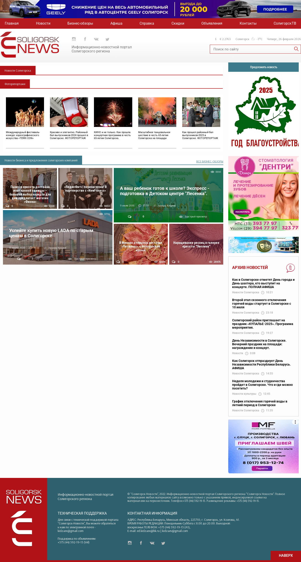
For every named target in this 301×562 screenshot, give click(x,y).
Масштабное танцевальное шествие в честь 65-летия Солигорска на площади (154, 135)
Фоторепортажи (15, 84)
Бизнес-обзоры (80, 23)
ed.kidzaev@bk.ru (148, 531)
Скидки (177, 23)
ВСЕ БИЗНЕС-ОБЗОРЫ (209, 161)
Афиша (116, 23)
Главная (12, 23)
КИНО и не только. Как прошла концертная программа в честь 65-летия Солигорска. (112, 135)
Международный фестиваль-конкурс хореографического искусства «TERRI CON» (23, 135)
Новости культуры (244, 393)
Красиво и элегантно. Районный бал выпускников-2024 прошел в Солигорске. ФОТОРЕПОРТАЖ (69, 135)
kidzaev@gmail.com (70, 531)
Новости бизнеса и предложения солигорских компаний (41, 160)
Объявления (211, 23)
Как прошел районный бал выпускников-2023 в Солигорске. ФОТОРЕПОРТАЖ (200, 135)
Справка (147, 23)
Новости (43, 23)
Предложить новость (263, 67)
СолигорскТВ (285, 23)
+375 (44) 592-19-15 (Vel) (73, 542)
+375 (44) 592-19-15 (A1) (173, 527)
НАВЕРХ (286, 555)
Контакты (248, 23)
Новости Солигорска (18, 70)
